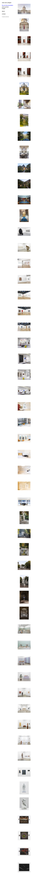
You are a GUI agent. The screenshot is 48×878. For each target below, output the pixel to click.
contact (4, 14)
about (3, 11)
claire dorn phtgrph (6, 2)
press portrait (5, 7)
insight (3, 8)
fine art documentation (7, 5)
